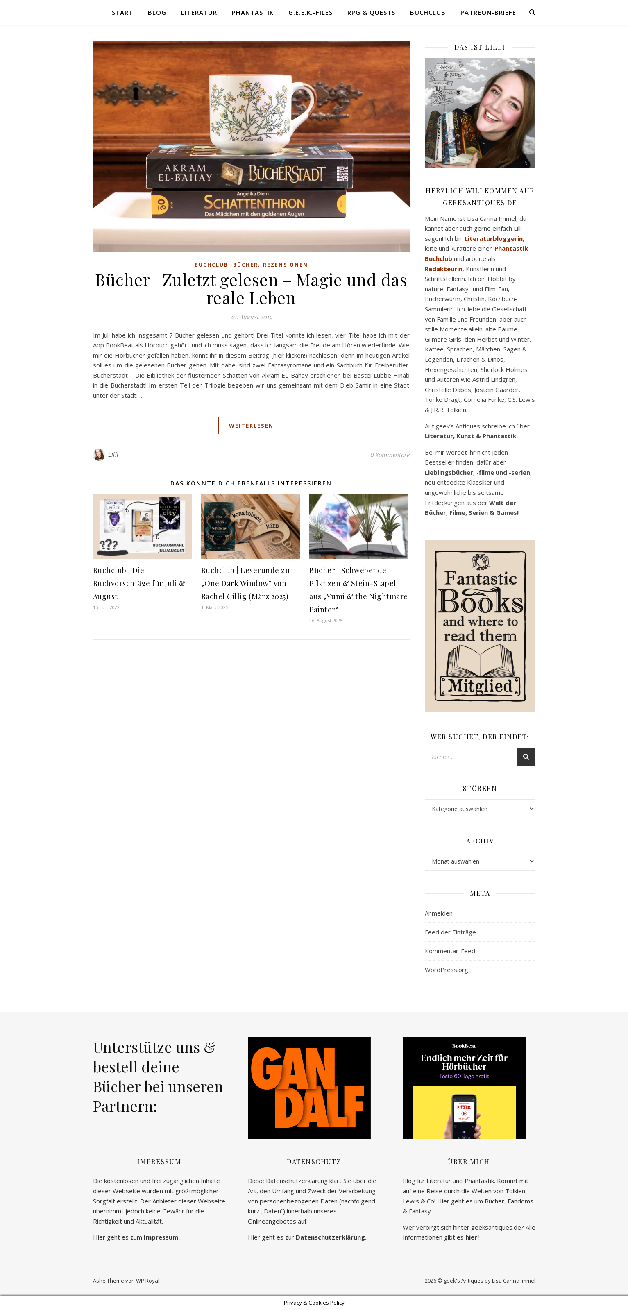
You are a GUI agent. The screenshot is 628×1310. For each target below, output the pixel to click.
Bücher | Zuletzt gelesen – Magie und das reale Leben (251, 288)
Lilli (113, 454)
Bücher (245, 264)
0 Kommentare (390, 455)
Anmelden (439, 913)
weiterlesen (251, 425)
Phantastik (253, 12)
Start (122, 12)
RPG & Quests (371, 12)
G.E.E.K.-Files (310, 12)
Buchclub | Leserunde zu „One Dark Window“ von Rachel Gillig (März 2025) (245, 583)
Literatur (199, 12)
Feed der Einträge (450, 932)
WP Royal (147, 1280)
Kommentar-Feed (450, 951)
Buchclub (428, 12)
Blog (157, 12)
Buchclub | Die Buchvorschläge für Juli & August (139, 583)
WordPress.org (446, 970)
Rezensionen (285, 264)
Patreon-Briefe (488, 12)
